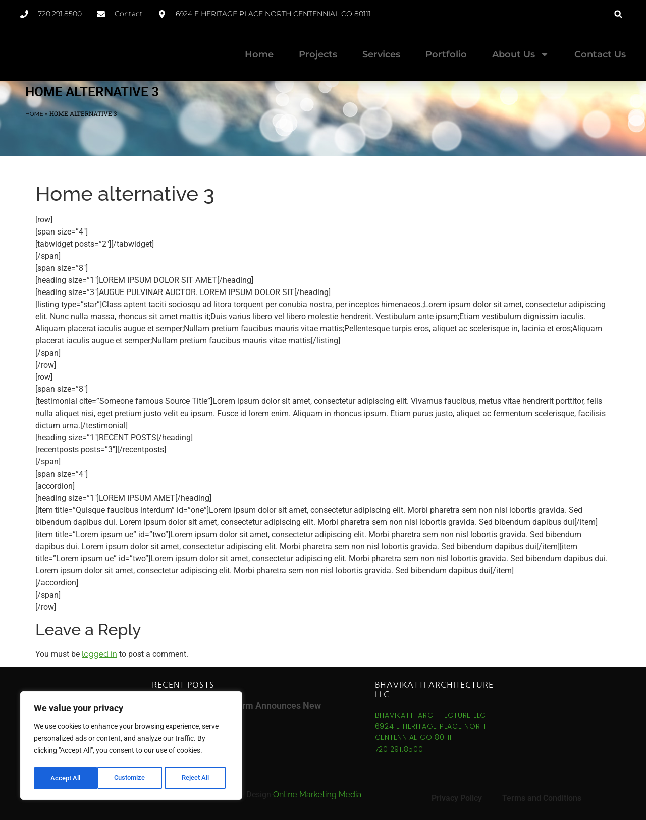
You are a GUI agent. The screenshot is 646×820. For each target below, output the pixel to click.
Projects (318, 54)
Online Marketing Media (317, 794)
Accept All (198, 778)
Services (381, 54)
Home (259, 54)
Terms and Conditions (541, 798)
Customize (66, 778)
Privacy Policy (457, 798)
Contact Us (600, 54)
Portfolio (446, 54)
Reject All (132, 778)
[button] (618, 14)
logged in (99, 654)
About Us (520, 54)
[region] (131, 747)
